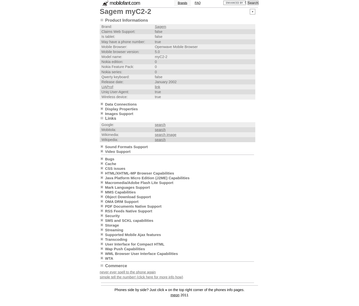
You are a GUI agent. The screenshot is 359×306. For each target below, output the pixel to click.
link (157, 87)
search (160, 125)
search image (165, 135)
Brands (182, 3)
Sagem (160, 27)
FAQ (198, 3)
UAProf (107, 87)
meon (175, 295)
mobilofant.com (125, 3)
